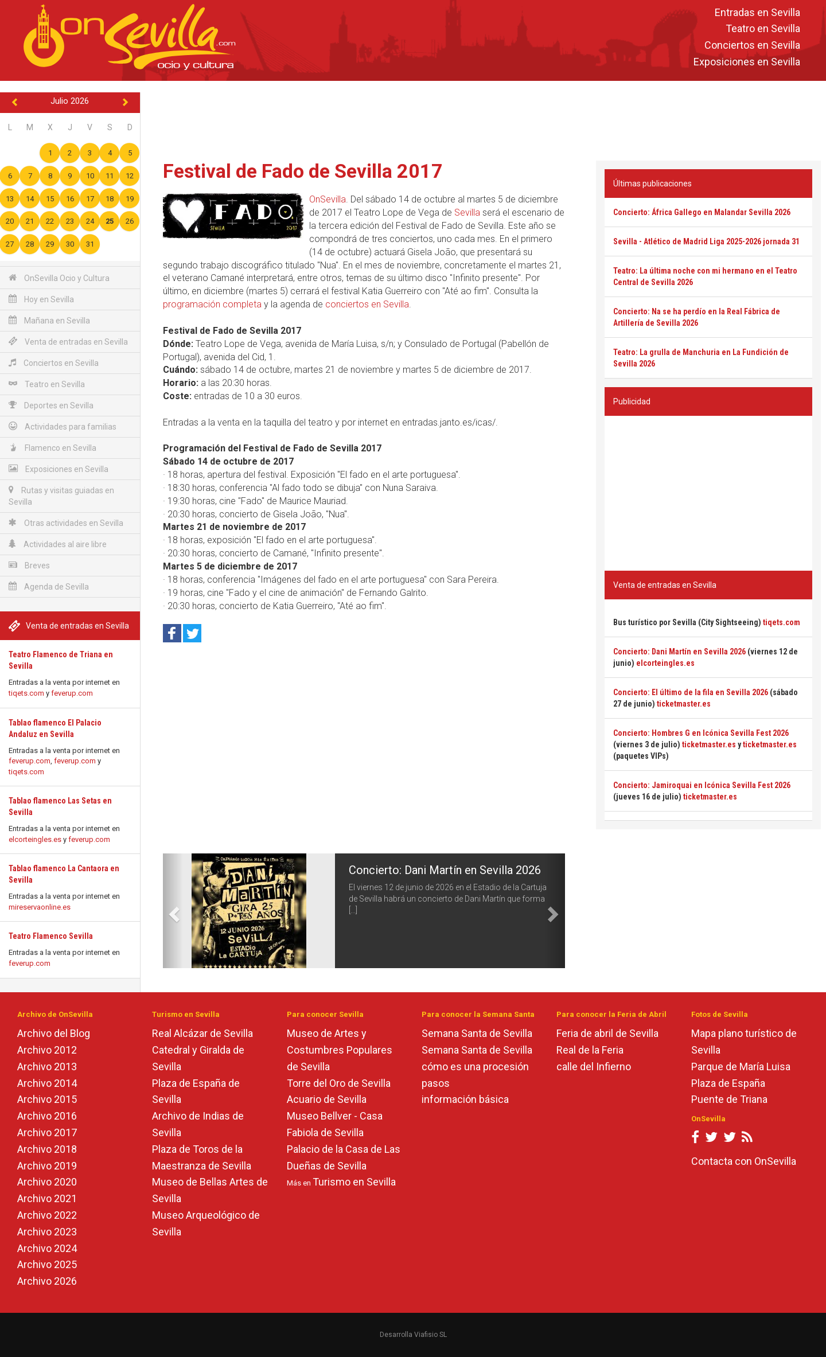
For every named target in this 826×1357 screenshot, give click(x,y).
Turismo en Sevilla (354, 1182)
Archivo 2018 (47, 1149)
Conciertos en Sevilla (752, 46)
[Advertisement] (483, 118)
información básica (465, 1099)
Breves (29, 565)
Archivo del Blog (53, 1033)
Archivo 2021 (47, 1198)
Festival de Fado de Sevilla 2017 (303, 170)
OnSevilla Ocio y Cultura (59, 278)
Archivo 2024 (47, 1248)
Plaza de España (728, 1083)
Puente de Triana (729, 1099)
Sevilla (467, 212)
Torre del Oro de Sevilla (339, 1083)
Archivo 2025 (47, 1264)
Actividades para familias (62, 426)
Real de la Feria (590, 1050)
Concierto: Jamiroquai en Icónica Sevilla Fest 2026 (701, 785)
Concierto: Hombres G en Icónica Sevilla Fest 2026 (701, 733)
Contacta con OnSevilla (743, 1161)
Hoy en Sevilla (41, 299)
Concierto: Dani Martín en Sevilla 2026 (445, 870)
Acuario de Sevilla (327, 1099)
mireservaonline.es (40, 907)
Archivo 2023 (47, 1232)
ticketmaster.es (684, 703)
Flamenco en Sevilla (52, 448)
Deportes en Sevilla (51, 405)
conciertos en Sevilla (367, 304)
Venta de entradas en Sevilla (68, 341)
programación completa (212, 304)
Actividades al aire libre (58, 544)
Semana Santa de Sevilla (477, 1033)
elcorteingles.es (35, 839)
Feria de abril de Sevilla (607, 1033)
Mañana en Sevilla (49, 320)
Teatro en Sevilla (763, 29)
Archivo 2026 (47, 1281)
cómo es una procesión (475, 1066)
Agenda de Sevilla (49, 586)
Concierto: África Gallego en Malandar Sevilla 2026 (701, 212)
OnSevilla (327, 199)
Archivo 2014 (47, 1083)
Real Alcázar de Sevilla (202, 1033)
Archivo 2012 (47, 1050)
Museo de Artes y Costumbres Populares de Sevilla (339, 1050)
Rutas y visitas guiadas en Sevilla (61, 495)
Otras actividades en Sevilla (66, 523)
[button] (173, 910)
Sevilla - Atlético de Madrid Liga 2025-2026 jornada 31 (706, 241)
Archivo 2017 (47, 1132)
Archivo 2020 (47, 1182)
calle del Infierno (593, 1066)
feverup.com (72, 693)
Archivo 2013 (47, 1066)
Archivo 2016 (47, 1116)
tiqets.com (26, 693)
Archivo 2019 (47, 1166)
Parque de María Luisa (740, 1066)
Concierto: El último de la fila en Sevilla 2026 (690, 692)
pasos (436, 1083)
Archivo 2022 (47, 1215)
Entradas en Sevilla (757, 12)
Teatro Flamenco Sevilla (51, 936)
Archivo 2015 (47, 1099)
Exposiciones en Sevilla (746, 62)
